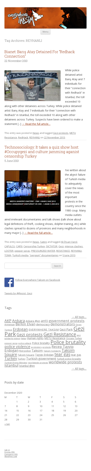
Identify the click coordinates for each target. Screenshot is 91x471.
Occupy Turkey (74, 338)
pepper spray (22, 250)
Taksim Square (26, 355)
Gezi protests (60, 133)
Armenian (9, 324)
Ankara (18, 320)
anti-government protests (62, 320)
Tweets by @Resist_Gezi (18, 293)
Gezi (61, 246)
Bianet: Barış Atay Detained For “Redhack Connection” (39, 54)
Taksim (37, 350)
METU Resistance (54, 338)
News (36, 133)
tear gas (62, 354)
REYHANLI (34, 137)
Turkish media (20, 255)
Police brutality (41, 343)
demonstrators (62, 324)
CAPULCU (9, 246)
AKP (7, 320)
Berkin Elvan (25, 324)
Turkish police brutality (69, 358)
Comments (11, 454)
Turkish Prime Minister (15, 362)
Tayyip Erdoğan (44, 355)
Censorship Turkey (34, 246)
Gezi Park (66, 329)
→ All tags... (79, 317)
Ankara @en (33, 321)
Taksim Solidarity (52, 350)
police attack (24, 343)
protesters (36, 347)
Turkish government (41, 358)
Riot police (25, 350)
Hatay (23, 338)
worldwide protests (38, 362)
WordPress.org (10, 456)
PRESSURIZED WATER (43, 250)
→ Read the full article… (36, 124)
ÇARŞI (19, 246)
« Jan (7, 424)
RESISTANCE (63, 250)
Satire (43, 242)
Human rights (35, 338)
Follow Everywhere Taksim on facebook (37, 280)
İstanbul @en (27, 366)
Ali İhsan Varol (69, 242)
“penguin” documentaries (44, 255)
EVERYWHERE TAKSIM (44, 329)
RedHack (23, 137)
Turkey (10, 358)
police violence (17, 346)
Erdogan (20, 329)
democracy (43, 324)
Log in (7, 450)
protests (46, 347)
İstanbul (11, 365)
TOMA (7, 255)
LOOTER (8, 250)
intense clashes (74, 246)
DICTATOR (51, 246)
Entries (9, 452)
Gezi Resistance (59, 334)
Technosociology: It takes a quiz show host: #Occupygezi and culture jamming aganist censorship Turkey (41, 151)
